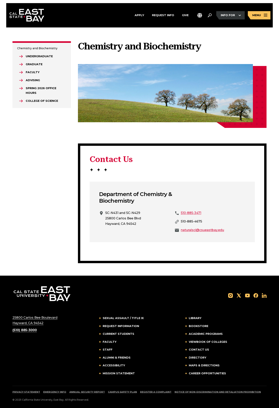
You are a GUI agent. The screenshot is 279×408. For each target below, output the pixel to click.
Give (185, 15)
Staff (107, 349)
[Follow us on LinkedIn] (264, 295)
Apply (139, 15)
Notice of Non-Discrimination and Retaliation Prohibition (218, 391)
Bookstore (198, 326)
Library (195, 318)
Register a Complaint (155, 391)
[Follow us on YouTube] (247, 295)
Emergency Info (54, 391)
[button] (199, 15)
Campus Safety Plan (122, 391)
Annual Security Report (87, 391)
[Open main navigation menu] (259, 15)
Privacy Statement (26, 391)
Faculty (110, 342)
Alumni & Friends (117, 357)
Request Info (163, 15)
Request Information (121, 326)
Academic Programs (206, 334)
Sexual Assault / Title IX (123, 318)
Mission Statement (119, 373)
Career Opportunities (207, 373)
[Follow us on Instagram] (230, 295)
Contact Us (199, 349)
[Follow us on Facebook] (255, 295)
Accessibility (114, 365)
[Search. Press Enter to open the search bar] (209, 15)
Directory (197, 357)
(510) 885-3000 (24, 330)
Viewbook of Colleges (208, 342)
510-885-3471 (191, 213)
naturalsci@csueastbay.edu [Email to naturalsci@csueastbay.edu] (202, 230)
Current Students (118, 334)
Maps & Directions (204, 365)
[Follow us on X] (239, 295)
